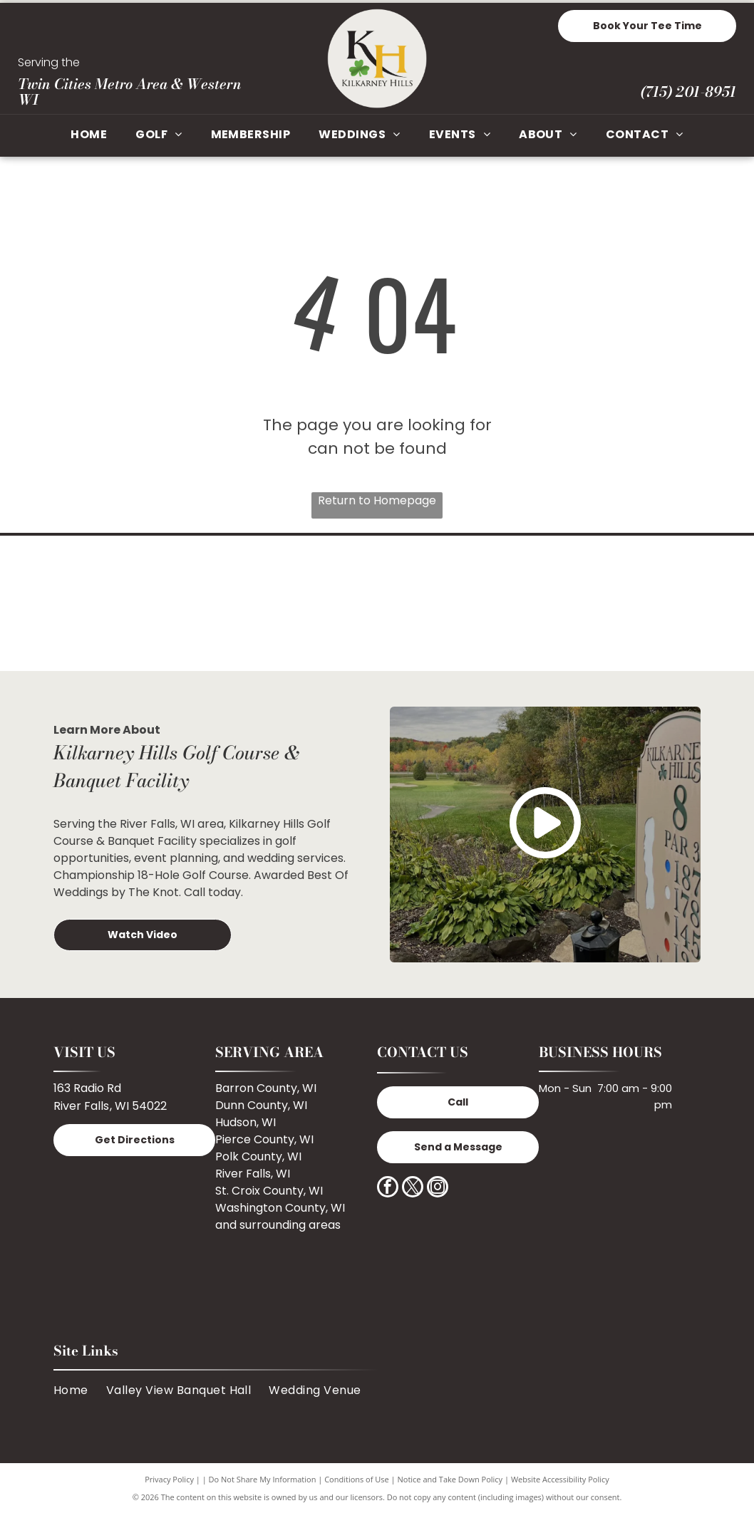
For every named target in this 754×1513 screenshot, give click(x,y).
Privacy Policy (169, 1479)
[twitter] (412, 1188)
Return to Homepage (377, 500)
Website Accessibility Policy (560, 1479)
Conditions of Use (356, 1479)
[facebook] (387, 1188)
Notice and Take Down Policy (450, 1479)
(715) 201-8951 (688, 91)
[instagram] (437, 1188)
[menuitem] (88, 135)
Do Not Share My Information (262, 1479)
